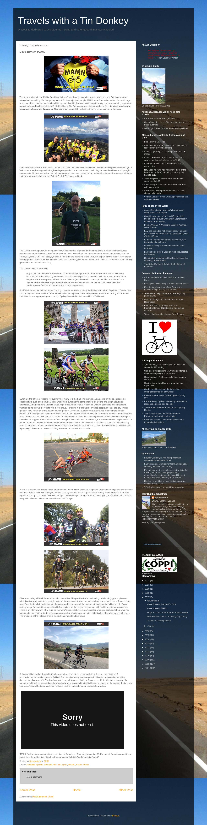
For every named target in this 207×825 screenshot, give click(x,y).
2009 (147, 660)
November (152, 600)
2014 (147, 639)
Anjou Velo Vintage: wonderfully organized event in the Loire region (164, 211)
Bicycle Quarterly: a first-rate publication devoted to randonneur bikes (162, 459)
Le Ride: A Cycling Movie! (159, 620)
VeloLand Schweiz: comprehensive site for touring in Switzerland (164, 420)
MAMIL (71, 764)
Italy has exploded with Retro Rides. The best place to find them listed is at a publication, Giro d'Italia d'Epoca (166, 233)
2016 (147, 631)
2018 (147, 593)
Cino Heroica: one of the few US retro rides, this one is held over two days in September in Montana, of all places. (165, 218)
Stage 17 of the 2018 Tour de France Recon (167, 612)
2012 (147, 647)
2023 (147, 585)
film (59, 764)
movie (79, 764)
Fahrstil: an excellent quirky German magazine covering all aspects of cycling (166, 465)
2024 (147, 580)
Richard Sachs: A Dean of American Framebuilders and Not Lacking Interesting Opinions (164, 308)
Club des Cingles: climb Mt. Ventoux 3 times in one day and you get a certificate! (165, 372)
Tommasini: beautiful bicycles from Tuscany (164, 314)
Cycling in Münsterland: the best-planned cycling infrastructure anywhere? (163, 390)
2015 (147, 635)
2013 (147, 643)
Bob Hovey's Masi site (154, 142)
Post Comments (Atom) (43, 796)
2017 (147, 597)
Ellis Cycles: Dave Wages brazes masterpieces (166, 283)
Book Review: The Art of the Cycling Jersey (167, 616)
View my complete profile (153, 522)
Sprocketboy (161, 497)
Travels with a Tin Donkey (73, 20)
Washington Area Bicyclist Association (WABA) (166, 128)
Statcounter (147, 573)
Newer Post (27, 790)
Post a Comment (34, 777)
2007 (147, 668)
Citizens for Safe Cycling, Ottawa (159, 118)
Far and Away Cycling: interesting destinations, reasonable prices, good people (166, 402)
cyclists (39, 764)
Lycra (64, 764)
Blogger (115, 815)
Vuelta (86, 764)
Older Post (126, 790)
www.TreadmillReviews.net (152, 544)
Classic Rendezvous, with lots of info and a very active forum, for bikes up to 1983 (164, 158)
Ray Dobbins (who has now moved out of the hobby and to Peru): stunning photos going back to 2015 (165, 172)
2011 (147, 651)
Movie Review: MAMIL (157, 608)
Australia (31, 764)
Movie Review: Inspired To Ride (161, 604)
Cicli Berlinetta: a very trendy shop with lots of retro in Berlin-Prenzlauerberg (165, 146)
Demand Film (50, 764)
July (149, 626)
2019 (147, 589)
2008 (147, 664)
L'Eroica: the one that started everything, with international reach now (165, 240)
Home (77, 790)
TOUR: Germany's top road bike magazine (164, 487)
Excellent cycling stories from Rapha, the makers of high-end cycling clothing (163, 288)
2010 (147, 655)
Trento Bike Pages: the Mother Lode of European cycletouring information (162, 414)
